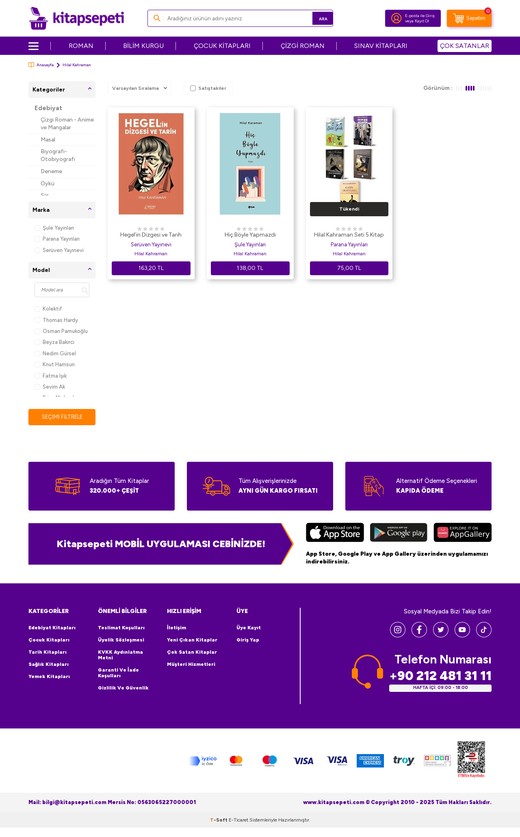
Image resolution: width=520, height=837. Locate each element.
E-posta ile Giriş (420, 15)
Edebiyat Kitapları (52, 628)
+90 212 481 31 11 (440, 676)
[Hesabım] (396, 18)
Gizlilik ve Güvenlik (123, 688)
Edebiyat (48, 108)
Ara (315, 18)
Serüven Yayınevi (59, 250)
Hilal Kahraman (150, 254)
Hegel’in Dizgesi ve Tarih (151, 234)
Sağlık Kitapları (48, 664)
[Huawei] (462, 533)
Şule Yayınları (54, 228)
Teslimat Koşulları (121, 628)
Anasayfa (41, 64)
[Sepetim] (469, 18)
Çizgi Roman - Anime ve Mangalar (67, 123)
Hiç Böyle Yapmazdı (250, 234)
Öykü (47, 183)
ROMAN (81, 46)
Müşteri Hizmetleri (191, 664)
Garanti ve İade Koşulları (118, 673)
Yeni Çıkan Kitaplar (192, 640)
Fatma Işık (51, 376)
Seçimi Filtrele (62, 416)
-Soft (219, 820)
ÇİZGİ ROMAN (303, 46)
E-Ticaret (238, 820)
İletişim (176, 628)
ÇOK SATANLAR (464, 46)
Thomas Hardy (56, 320)
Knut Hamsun (55, 364)
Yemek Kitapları (49, 677)
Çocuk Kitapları (48, 640)
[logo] (76, 18)
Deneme (51, 171)
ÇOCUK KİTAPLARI (222, 46)
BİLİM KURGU (143, 46)
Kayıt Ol (422, 21)
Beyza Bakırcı (54, 342)
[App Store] (335, 533)
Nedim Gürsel (55, 353)
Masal (48, 139)
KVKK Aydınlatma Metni (120, 655)
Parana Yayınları (57, 239)
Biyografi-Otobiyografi (58, 155)
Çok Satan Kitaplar (192, 652)
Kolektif (48, 309)
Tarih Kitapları (47, 652)
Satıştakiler (208, 88)
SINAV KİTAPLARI (380, 46)
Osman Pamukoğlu (61, 331)
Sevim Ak (50, 387)
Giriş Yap (247, 640)
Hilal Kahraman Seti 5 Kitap (349, 234)
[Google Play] (398, 533)
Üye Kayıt (248, 628)
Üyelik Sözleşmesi (121, 640)
